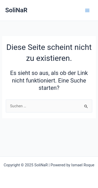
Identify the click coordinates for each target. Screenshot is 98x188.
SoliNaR (16, 10)
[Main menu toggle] (87, 10)
